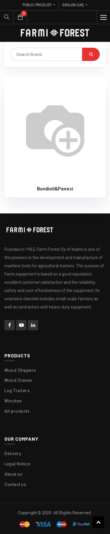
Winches (13, 401)
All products (17, 411)
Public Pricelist (38, 5)
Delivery (12, 453)
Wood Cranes (18, 380)
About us (13, 474)
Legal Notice (17, 464)
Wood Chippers (20, 370)
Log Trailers (17, 390)
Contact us (15, 484)
